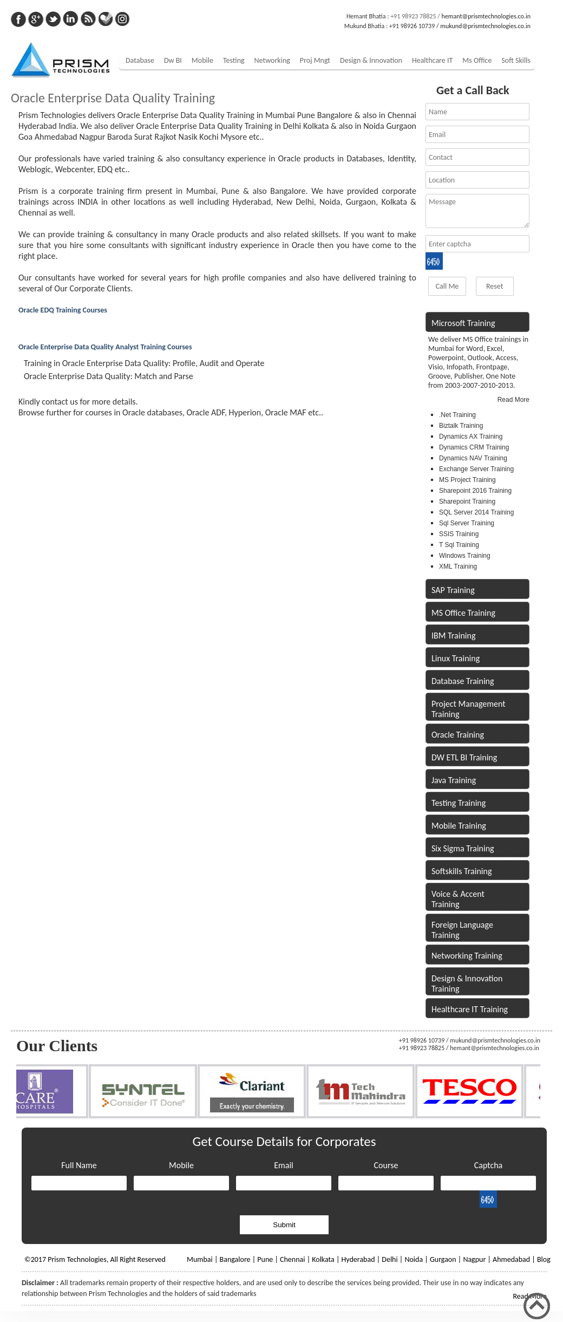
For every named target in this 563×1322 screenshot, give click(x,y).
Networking (272, 60)
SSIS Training (459, 534)
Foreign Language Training (462, 930)
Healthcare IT (432, 60)
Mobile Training (458, 825)
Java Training (453, 780)
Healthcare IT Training (469, 1009)
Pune (265, 1259)
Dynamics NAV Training (473, 458)
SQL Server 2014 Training (476, 512)
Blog (544, 1259)
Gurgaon (443, 1259)
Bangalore (235, 1259)
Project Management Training (468, 709)
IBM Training (453, 635)
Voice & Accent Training (458, 899)
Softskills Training (461, 871)
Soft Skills (516, 60)
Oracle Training (457, 735)
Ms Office (477, 60)
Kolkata (323, 1259)
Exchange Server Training (476, 469)
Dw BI (173, 60)
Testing (234, 60)
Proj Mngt (315, 60)
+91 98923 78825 (413, 16)
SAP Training (453, 590)
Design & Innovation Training (466, 983)
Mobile (202, 60)
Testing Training (458, 803)
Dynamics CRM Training (474, 447)
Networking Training (466, 955)
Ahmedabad (511, 1259)
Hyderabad (358, 1259)
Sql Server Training (466, 523)
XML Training (458, 566)
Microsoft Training (463, 323)
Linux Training (455, 658)
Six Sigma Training (462, 848)
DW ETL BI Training (464, 757)
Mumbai (200, 1259)
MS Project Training (467, 480)
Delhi (389, 1259)
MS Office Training (463, 613)
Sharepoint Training (467, 501)
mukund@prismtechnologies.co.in (485, 26)
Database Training (462, 681)
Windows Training (464, 555)
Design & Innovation (371, 60)
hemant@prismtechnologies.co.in (486, 16)
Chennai (292, 1259)
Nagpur (474, 1259)
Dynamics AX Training (470, 436)
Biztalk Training (461, 425)
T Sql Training (459, 545)
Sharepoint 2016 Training (475, 490)
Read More (513, 399)
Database (140, 60)
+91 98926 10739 (412, 26)
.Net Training (457, 415)
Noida (413, 1259)
